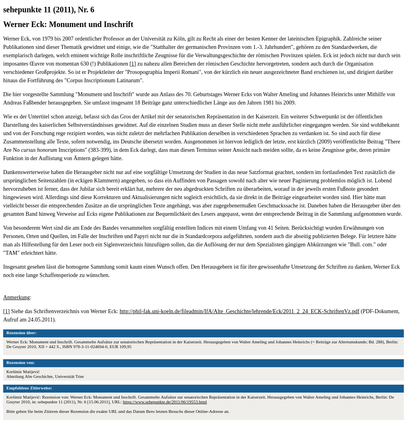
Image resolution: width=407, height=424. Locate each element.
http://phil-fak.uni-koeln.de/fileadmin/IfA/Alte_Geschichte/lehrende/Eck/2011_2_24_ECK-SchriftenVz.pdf (239, 311)
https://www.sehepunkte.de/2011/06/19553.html (165, 401)
